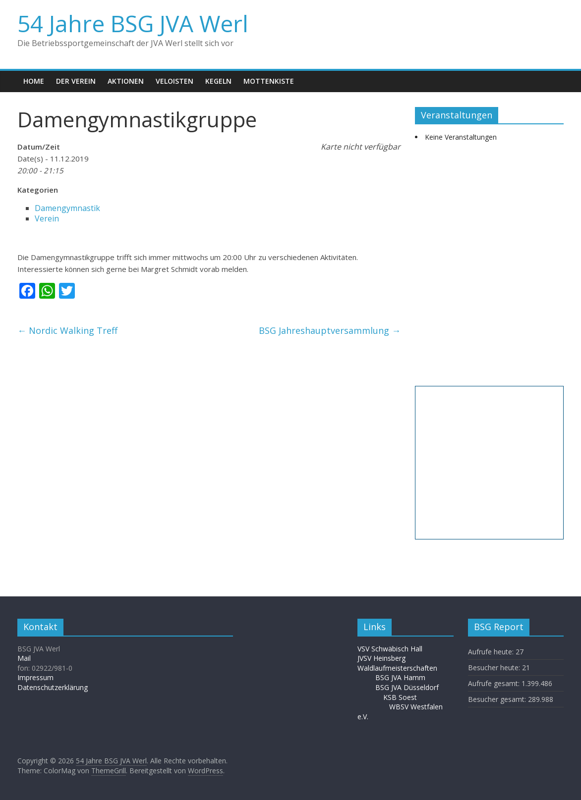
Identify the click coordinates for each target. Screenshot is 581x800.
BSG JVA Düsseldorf (407, 687)
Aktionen (126, 81)
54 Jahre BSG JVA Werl (132, 23)
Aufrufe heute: (492, 651)
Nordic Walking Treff (67, 330)
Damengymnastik (67, 208)
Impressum (35, 677)
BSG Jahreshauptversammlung (330, 330)
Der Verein (76, 81)
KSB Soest (400, 697)
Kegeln (218, 81)
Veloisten (174, 81)
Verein (47, 218)
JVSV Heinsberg (381, 658)
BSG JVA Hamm (401, 677)
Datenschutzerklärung (52, 687)
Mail (24, 658)
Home (33, 81)
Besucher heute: (495, 667)
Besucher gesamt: (498, 699)
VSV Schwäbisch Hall (389, 648)
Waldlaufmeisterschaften (402, 668)
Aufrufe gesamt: (495, 683)
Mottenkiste (268, 81)
